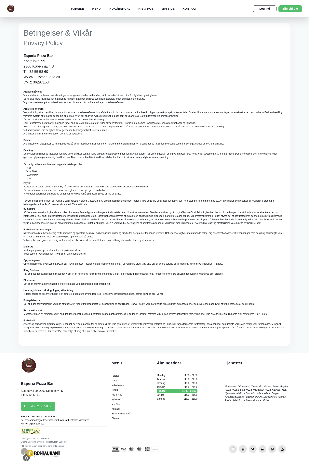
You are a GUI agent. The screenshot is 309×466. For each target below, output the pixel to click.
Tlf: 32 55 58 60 (30, 395)
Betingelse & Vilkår (121, 413)
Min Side (168, 8)
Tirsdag (177, 379)
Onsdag (177, 383)
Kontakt (189, 8)
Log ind (264, 8)
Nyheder (116, 399)
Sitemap (116, 418)
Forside (77, 8)
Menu (96, 8)
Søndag (177, 399)
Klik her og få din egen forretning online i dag (42, 446)
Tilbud (115, 390)
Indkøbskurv (119, 8)
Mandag (177, 375)
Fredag (177, 391)
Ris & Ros (146, 8)
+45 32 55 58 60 (38, 406)
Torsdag (177, 387)
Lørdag (177, 395)
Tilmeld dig (290, 8)
